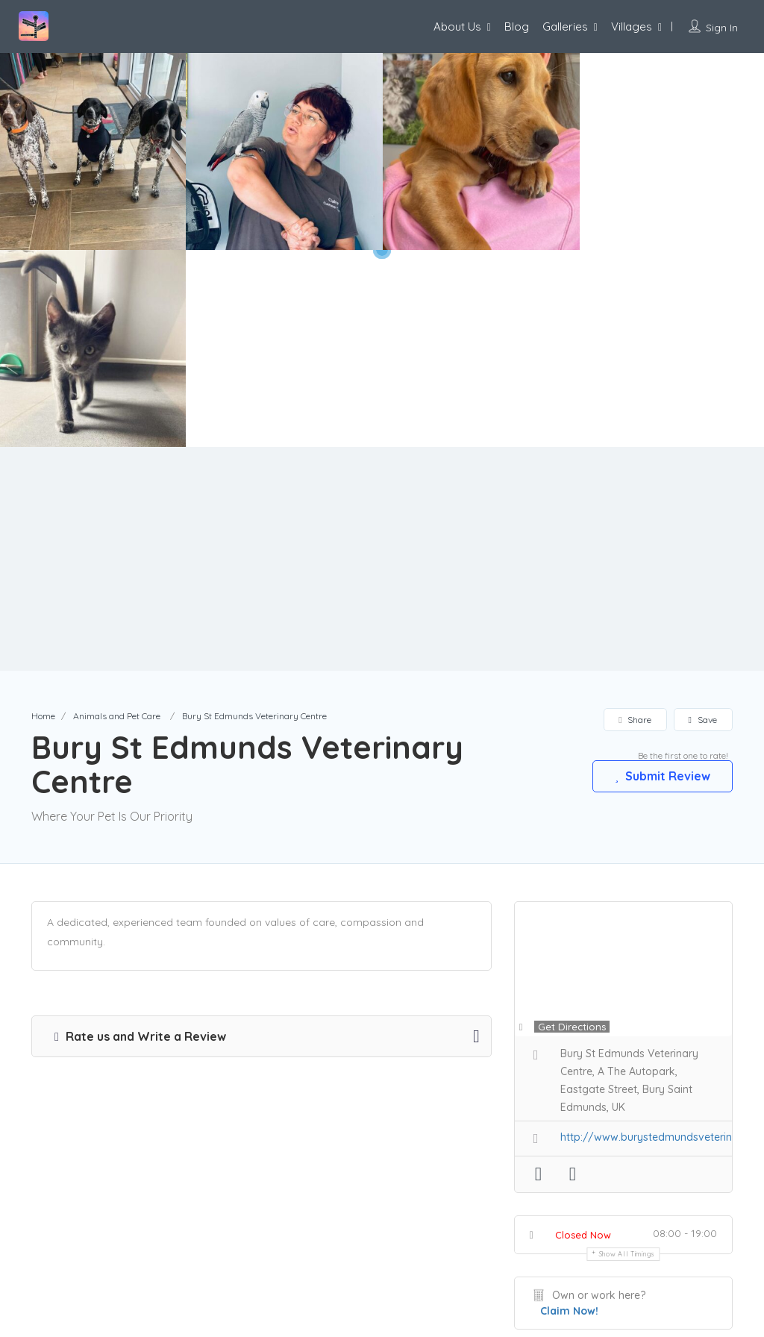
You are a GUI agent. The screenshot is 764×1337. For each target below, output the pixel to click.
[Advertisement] (382, 361)
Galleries (565, 26)
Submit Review (662, 579)
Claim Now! (569, 1114)
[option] (284, 151)
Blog (516, 26)
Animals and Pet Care (116, 519)
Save (703, 522)
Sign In (722, 27)
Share (635, 522)
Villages (631, 26)
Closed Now (583, 1038)
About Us (457, 26)
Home (43, 519)
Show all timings (627, 1057)
